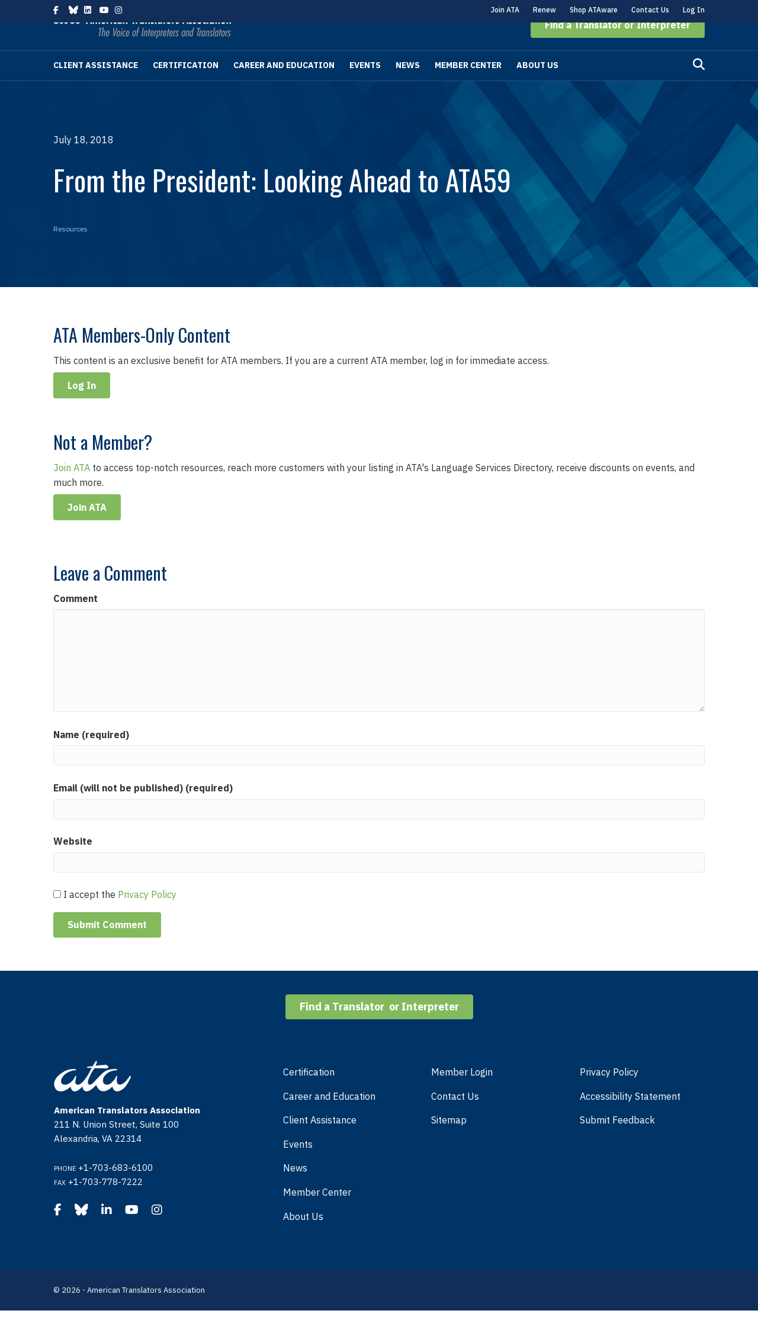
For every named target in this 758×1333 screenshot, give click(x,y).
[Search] (699, 87)
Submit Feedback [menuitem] (617, 1142)
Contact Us (650, 9)
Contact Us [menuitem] (455, 1119)
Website (72, 864)
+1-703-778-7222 (105, 1204)
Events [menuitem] (298, 1167)
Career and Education (284, 87)
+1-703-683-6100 (115, 1190)
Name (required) (91, 757)
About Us (537, 87)
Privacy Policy (147, 917)
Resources (70, 251)
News (408, 87)
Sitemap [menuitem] (449, 1142)
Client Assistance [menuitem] (319, 1142)
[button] (618, 47)
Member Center (468, 87)
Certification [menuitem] (309, 1094)
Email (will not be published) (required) (143, 810)
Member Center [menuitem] (317, 1215)
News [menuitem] (295, 1190)
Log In (694, 9)
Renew (544, 9)
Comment (75, 621)
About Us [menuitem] (303, 1239)
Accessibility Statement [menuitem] (630, 1119)
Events (365, 87)
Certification (186, 87)
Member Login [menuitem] (462, 1094)
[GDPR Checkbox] (57, 916)
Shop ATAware (594, 9)
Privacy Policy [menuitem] (609, 1094)
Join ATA (505, 9)
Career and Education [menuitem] (329, 1119)
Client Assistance (95, 87)
